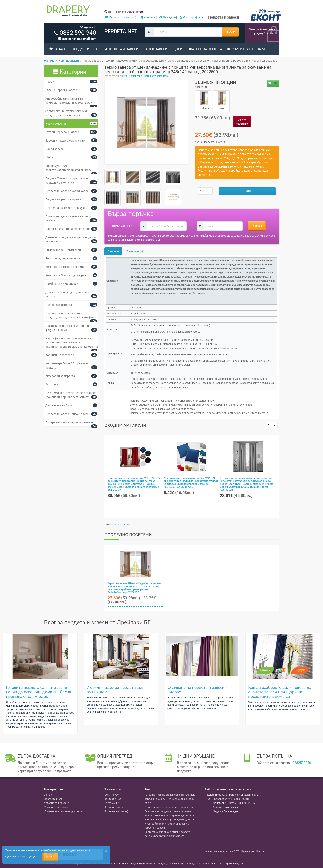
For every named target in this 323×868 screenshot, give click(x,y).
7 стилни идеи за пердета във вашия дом (115, 689)
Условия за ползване (56, 803)
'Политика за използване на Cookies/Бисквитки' (33, 850)
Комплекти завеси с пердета (64, 266)
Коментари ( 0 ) (135, 251)
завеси (127, 524)
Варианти (202, 87)
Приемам (50, 857)
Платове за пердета (204, 49)
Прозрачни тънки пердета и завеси (69, 422)
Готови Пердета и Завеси (116, 49)
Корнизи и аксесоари (246, 49)
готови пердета (157, 863)
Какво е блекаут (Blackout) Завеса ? (165, 836)
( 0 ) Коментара (133, 76)
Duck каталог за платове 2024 (221, 851)
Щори (177, 49)
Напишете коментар (156, 76)
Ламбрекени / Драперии (61, 283)
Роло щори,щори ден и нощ (63, 258)
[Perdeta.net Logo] (67, 11)
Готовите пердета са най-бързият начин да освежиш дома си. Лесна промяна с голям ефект (38, 692)
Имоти (260, 851)
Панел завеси (155, 49)
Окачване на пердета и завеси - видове (197, 689)
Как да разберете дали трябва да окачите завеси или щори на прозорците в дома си (279, 692)
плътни (118, 524)
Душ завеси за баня (58, 405)
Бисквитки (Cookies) (116, 811)
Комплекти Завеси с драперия (65, 275)
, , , (229, 799)
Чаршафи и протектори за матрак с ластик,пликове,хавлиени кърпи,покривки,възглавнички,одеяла (71, 342)
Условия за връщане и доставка (63, 811)
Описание (113, 251)
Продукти (80, 49)
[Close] (106, 850)
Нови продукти (55, 123)
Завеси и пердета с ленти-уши (65, 140)
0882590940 (302, 763)
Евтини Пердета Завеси (61, 90)
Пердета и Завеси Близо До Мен (67, 414)
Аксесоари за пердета (60, 376)
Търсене (230, 31)
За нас (48, 794)
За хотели (51, 384)
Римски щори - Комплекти (63, 250)
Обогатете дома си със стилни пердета (167, 832)
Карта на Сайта (113, 807)
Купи (247, 191)
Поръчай (256, 225)
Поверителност (53, 799)
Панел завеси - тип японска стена (67, 229)
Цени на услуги (113, 794)
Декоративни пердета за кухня (66, 208)
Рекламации (111, 803)
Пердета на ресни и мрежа (63, 199)
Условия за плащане (56, 807)
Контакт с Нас (112, 799)
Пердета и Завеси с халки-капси (67, 191)
